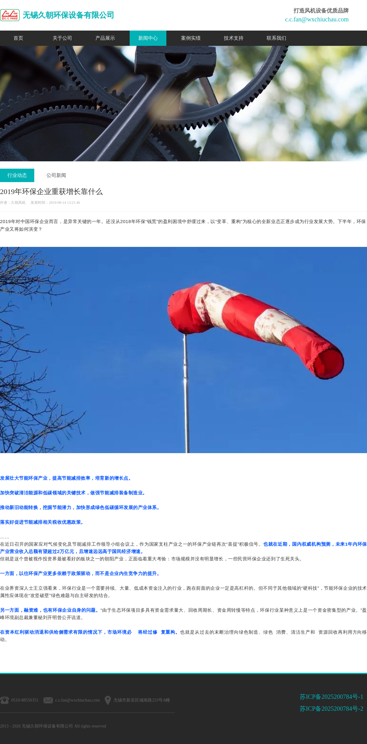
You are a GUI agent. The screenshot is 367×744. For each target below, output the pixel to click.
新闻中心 (148, 38)
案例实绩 (191, 38)
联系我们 (276, 38)
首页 (18, 38)
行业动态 (17, 175)
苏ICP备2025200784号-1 (331, 696)
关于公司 (62, 38)
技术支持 (233, 38)
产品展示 (105, 38)
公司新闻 (56, 175)
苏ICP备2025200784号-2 (331, 708)
